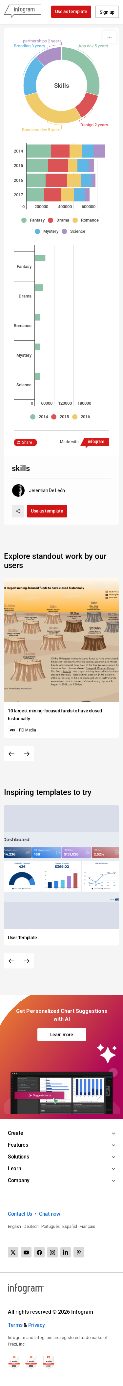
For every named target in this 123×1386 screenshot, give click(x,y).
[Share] (18, 511)
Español (69, 1226)
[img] (39, 150)
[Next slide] (26, 754)
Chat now (49, 1214)
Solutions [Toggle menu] (18, 1157)
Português (50, 1226)
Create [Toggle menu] (15, 1133)
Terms (15, 1325)
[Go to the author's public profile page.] (38, 490)
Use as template (71, 11)
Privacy (36, 1325)
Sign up (107, 12)
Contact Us (20, 1214)
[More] (109, 37)
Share (27, 442)
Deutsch (31, 1226)
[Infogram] (22, 12)
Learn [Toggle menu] (14, 1168)
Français (87, 1226)
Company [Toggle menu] (19, 1180)
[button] (34, 220)
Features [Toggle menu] (18, 1145)
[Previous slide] (11, 754)
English (14, 1226)
